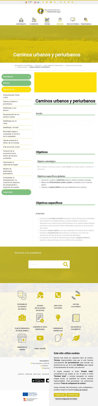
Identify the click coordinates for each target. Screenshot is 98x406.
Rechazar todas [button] (73, 395)
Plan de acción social (11, 147)
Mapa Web (29, 374)
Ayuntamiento (21, 21)
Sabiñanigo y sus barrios (9, 109)
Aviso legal (37, 374)
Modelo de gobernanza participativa (8, 171)
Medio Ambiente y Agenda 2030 (53, 65)
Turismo (47, 21)
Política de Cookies (81, 390)
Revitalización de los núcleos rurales (11, 116)
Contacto (21, 374)
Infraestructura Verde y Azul (11, 96)
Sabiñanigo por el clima (10, 122)
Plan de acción (22, 67)
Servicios (60, 21)
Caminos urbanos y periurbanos (10, 103)
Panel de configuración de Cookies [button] (66, 399)
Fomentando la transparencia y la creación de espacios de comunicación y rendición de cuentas (11, 182)
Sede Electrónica (73, 21)
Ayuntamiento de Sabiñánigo (24, 65)
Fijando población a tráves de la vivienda (11, 142)
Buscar (65, 264)
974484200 (44, 365)
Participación (8, 77)
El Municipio (34, 21)
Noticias (6, 83)
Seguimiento (8, 192)
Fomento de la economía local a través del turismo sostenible (10, 154)
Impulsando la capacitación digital (10, 163)
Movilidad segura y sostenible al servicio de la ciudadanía (11, 134)
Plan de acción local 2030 (73, 65)
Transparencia (86, 21)
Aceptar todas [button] (59, 395)
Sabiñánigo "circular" (11, 127)
